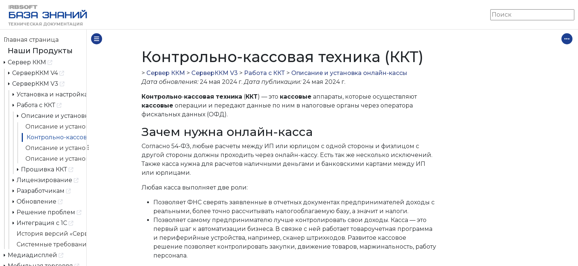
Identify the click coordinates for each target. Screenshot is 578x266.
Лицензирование (46, 180)
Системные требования (51, 244)
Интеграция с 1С (43, 222)
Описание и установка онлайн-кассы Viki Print (55, 158)
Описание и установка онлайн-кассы (51, 115)
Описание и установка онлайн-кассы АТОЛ (55, 147)
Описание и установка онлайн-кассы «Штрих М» (55, 126)
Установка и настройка (49, 94)
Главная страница (31, 39)
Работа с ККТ (37, 105)
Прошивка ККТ (45, 169)
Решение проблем (47, 212)
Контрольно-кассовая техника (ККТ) (56, 137)
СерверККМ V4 (36, 72)
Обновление (38, 201)
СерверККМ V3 (36, 83)
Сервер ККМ (28, 62)
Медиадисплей (33, 255)
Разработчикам (42, 190)
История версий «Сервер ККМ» (51, 233)
